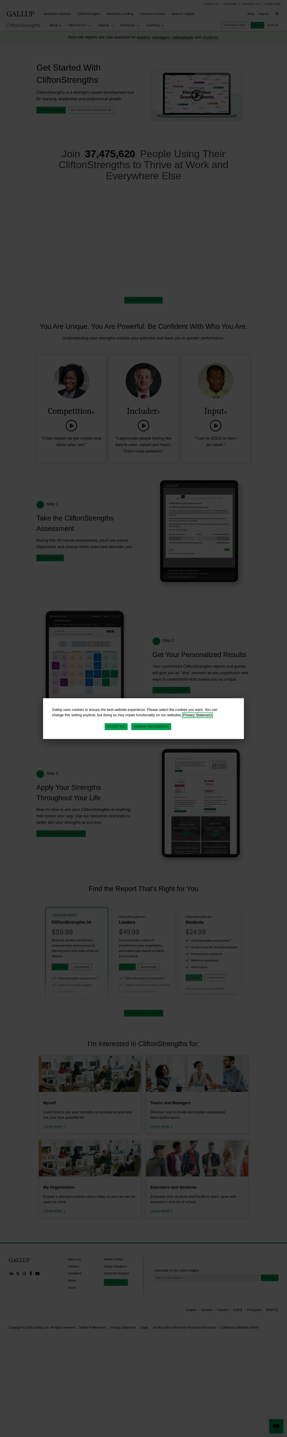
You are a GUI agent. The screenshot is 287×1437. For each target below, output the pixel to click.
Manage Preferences (151, 726)
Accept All (116, 726)
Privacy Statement (197, 715)
